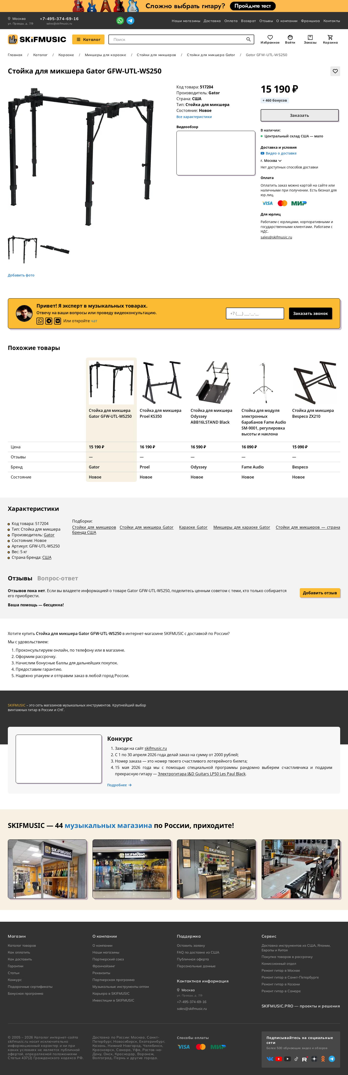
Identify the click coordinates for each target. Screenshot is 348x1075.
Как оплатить (19, 952)
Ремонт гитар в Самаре (281, 991)
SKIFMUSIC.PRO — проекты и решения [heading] (301, 1005)
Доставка (212, 21)
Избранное (270, 42)
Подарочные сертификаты (30, 986)
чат (94, 320)
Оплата (231, 21)
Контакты (332, 21)
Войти (290, 42)
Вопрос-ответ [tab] (57, 578)
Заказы (310, 42)
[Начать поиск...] (249, 39)
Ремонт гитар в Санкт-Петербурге (290, 977)
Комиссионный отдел (279, 963)
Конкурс (15, 980)
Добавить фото (21, 275)
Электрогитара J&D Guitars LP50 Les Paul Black (201, 773)
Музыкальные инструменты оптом (121, 986)
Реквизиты (101, 973)
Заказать (299, 115)
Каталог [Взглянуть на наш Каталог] (88, 39)
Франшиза (310, 21)
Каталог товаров (22, 945)
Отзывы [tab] (20, 578)
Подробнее (119, 785)
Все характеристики (194, 116)
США (46, 557)
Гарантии (15, 966)
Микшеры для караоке (105, 55)
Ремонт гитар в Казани (281, 984)
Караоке (66, 55)
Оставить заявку (191, 945)
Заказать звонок (310, 313)
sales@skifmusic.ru (59, 23)
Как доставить (20, 959)
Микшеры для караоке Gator (241, 527)
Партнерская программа (114, 980)
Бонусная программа (25, 993)
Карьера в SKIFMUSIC (111, 993)
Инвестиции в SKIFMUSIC (113, 1000)
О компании (287, 21)
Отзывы (266, 21)
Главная (15, 55)
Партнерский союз (108, 959)
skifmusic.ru (156, 748)
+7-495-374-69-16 (59, 18)
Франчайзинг (104, 966)
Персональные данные (196, 966)
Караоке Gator (193, 527)
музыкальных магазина (108, 825)
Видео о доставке (279, 153)
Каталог (40, 55)
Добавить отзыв (320, 593)
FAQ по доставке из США (198, 952)
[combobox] (181, 39)
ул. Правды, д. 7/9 (21, 23)
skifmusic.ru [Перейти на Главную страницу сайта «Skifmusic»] (18, 1041)
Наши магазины (186, 21)
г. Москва (271, 160)
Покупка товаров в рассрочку (287, 957)
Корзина (330, 42)
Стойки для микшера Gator (211, 55)
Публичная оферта (193, 959)
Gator (214, 93)
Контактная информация (203, 981)
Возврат (248, 21)
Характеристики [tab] (33, 508)
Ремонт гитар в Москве (281, 970)
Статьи (13, 973)
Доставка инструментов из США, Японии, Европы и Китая (296, 948)
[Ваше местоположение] (186, 990)
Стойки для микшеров (156, 55)
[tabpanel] (174, 536)
